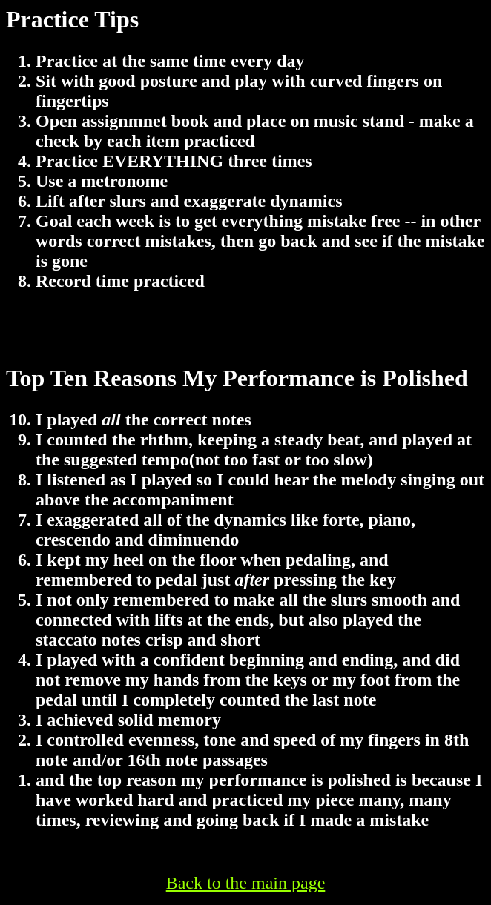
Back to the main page (246, 882)
